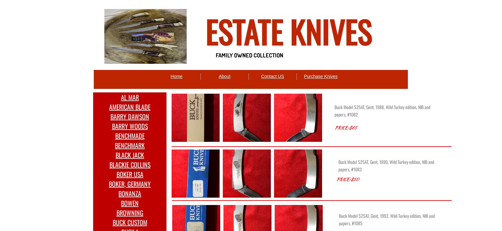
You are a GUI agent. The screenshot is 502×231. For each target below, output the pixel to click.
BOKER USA (130, 174)
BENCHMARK (130, 145)
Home (176, 76)
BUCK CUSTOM (130, 222)
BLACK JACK (130, 155)
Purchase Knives (320, 76)
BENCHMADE (130, 136)
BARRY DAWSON (129, 116)
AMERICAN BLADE (129, 107)
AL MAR (130, 97)
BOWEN (130, 203)
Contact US (272, 76)
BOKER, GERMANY (130, 184)
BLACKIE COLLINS (129, 164)
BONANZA (129, 193)
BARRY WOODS (130, 126)
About (225, 76)
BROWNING (130, 213)
